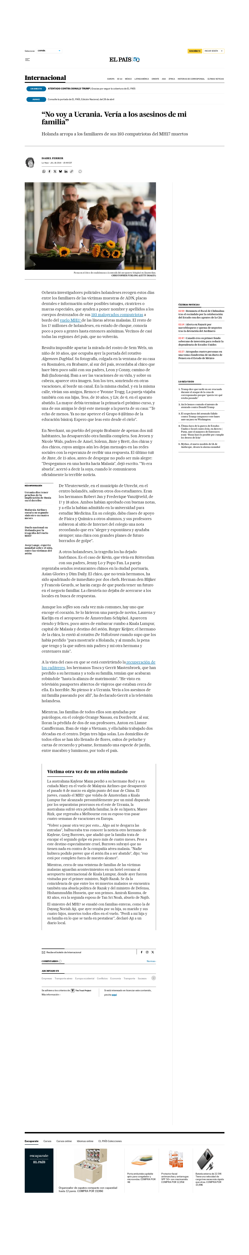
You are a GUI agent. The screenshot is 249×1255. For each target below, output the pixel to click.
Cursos (47, 1141)
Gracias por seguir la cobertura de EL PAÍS (91, 88)
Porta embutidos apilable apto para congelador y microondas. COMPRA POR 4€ (141, 1177)
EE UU (119, 79)
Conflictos (102, 978)
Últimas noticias (216, 79)
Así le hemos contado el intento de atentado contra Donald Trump (199, 406)
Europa (111, 79)
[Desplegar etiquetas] (153, 978)
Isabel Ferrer (52, 158)
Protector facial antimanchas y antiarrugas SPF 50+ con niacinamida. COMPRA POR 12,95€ (174, 1177)
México (128, 79)
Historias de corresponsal (191, 79)
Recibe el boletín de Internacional (64, 952)
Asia (164, 79)
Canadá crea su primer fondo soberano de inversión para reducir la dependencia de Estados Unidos (201, 341)
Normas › (151, 961)
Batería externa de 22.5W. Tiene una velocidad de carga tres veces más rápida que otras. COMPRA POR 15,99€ (210, 1179)
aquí (114, 994)
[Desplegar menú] (27, 59)
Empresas (47, 978)
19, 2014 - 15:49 (61, 163)
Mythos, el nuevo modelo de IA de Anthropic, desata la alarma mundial (200, 445)
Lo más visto (186, 381)
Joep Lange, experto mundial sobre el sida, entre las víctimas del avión (39, 549)
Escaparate (31, 1141)
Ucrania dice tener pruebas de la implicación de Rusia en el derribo (38, 496)
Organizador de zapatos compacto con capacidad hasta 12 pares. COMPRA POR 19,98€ (88, 1189)
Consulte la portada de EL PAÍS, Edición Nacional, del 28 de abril (81, 99)
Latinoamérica (142, 79)
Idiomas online (85, 1141)
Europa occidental (84, 978)
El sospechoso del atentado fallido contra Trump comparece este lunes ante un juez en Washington (200, 416)
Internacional (45, 78)
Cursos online (64, 1141)
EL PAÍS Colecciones (110, 1141)
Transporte (129, 978)
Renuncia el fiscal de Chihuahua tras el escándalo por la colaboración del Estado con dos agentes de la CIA (201, 314)
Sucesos (142, 978)
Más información (51, 994)
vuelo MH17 (70, 320)
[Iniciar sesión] (213, 51)
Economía (115, 978)
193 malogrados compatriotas (117, 314)
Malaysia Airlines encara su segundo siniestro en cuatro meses (37, 514)
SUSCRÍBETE (195, 51)
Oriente (155, 79)
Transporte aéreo (63, 978)
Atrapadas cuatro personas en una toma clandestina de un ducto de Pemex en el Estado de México (200, 355)
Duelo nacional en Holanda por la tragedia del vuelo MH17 (36, 531)
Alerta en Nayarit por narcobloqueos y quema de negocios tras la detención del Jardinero (200, 328)
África (172, 79)
